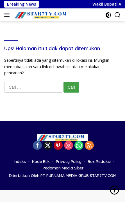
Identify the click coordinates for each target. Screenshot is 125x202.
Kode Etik (41, 161)
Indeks (20, 161)
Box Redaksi (99, 161)
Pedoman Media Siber (63, 168)
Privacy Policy (68, 161)
